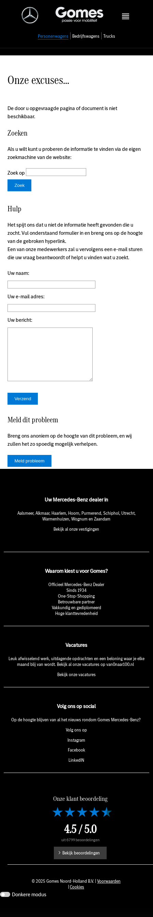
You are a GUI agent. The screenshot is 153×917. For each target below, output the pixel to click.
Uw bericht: (19, 319)
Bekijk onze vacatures (76, 685)
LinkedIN (76, 770)
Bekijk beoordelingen (81, 863)
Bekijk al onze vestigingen (76, 539)
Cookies (77, 897)
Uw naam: (18, 273)
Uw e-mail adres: (26, 296)
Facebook (76, 760)
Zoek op (16, 172)
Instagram (76, 750)
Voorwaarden (109, 891)
